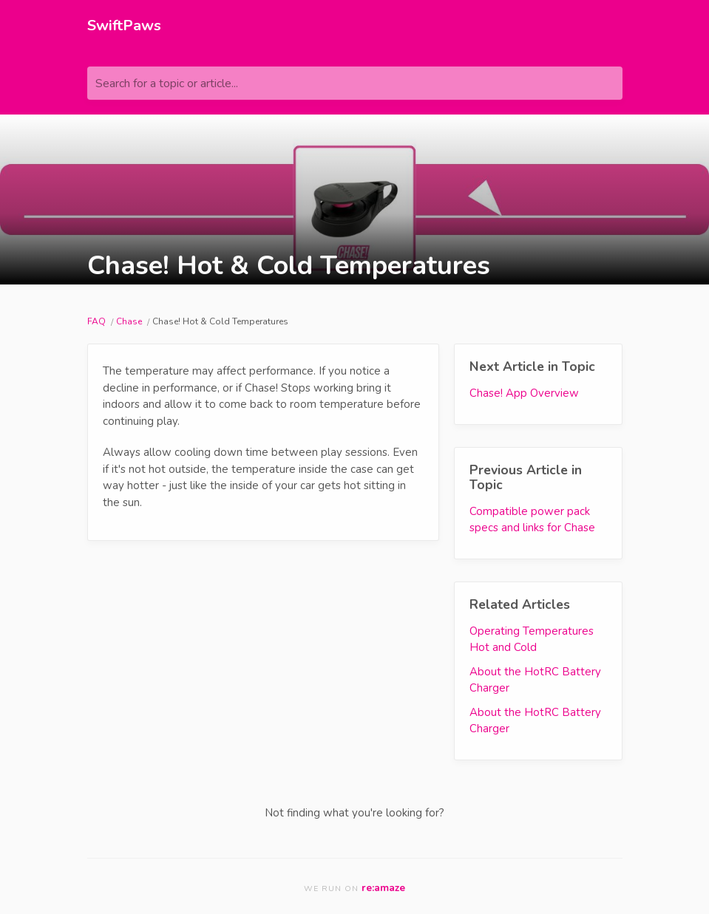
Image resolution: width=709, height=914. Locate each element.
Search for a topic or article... (166, 83)
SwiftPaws (124, 25)
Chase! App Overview (524, 393)
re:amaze (383, 888)
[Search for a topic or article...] (355, 83)
